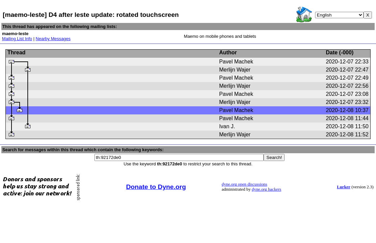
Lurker (343, 187)
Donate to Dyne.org (156, 186)
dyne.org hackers (266, 189)
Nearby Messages (53, 38)
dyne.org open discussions (244, 184)
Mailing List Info (17, 38)
